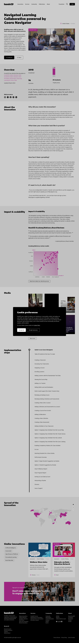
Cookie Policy (37, 325)
